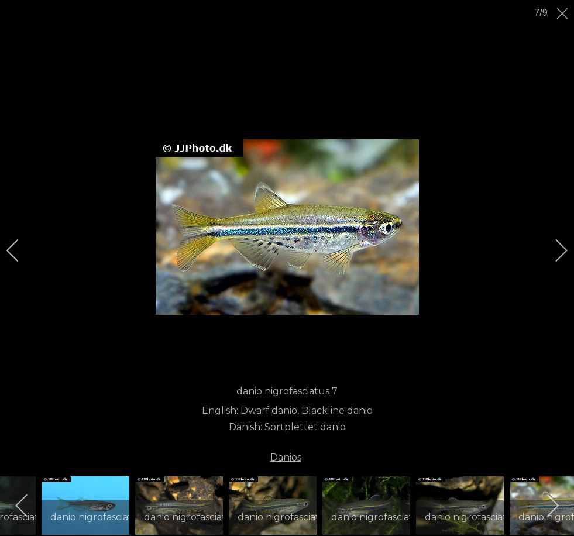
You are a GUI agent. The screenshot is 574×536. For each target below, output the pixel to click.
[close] (563, 13)
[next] (553, 250)
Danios (285, 457)
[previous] (20, 250)
